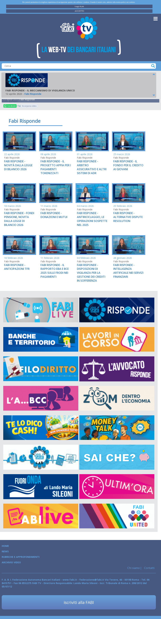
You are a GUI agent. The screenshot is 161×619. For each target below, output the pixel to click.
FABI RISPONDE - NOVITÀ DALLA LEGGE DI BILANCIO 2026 (18, 165)
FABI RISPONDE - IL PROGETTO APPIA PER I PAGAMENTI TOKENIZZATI (56, 167)
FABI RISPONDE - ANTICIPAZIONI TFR (17, 267)
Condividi (10, 106)
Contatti (149, 568)
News (5, 551)
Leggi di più (79, 6)
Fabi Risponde (27, 99)
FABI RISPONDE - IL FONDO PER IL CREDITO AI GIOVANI (128, 165)
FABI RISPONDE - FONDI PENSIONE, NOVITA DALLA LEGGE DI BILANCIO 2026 (19, 219)
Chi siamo (133, 568)
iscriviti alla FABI (79, 602)
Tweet (19, 105)
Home (5, 546)
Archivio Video (11, 562)
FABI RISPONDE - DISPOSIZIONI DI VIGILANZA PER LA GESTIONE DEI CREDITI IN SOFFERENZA (91, 273)
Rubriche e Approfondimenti (20, 556)
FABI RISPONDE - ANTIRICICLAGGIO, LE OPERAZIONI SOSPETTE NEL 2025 (92, 219)
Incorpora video (29, 106)
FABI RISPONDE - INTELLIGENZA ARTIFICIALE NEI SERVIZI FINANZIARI (128, 271)
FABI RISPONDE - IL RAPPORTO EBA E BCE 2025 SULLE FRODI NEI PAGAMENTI (55, 271)
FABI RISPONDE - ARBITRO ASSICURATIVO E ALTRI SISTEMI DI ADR (91, 167)
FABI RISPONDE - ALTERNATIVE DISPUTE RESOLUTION (128, 217)
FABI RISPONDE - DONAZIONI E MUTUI (54, 215)
